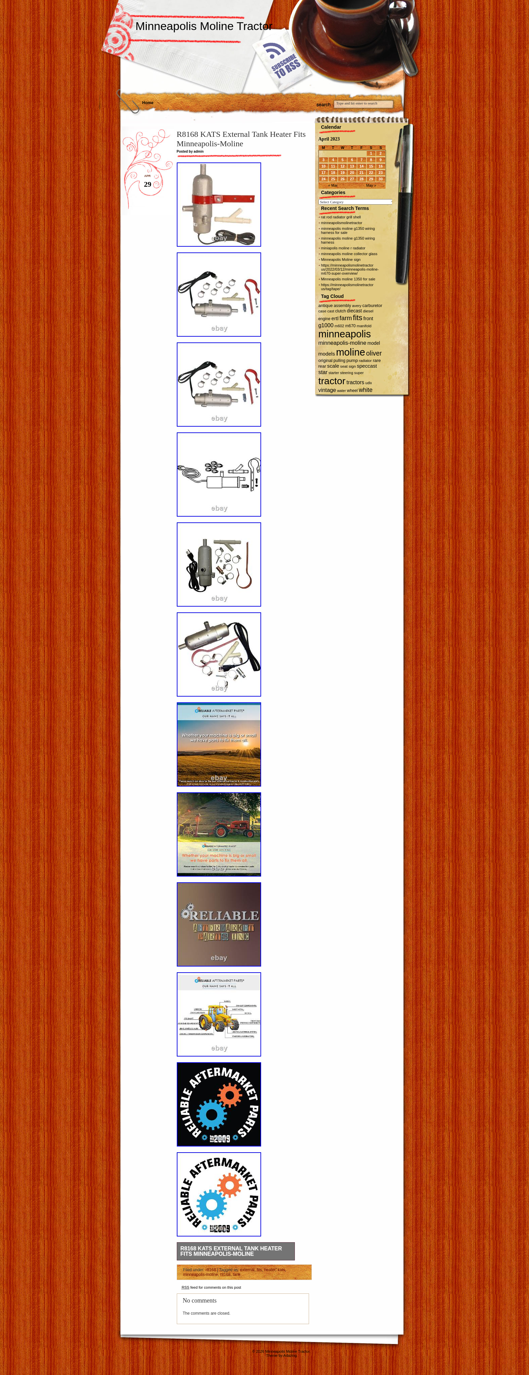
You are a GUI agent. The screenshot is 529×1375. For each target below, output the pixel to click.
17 (324, 173)
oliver (374, 353)
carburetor (372, 305)
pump (352, 360)
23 (381, 173)
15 (371, 166)
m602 (339, 326)
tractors (355, 382)
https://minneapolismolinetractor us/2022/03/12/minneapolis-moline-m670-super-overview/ (350, 269)
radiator (365, 361)
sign (352, 366)
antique (325, 305)
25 (333, 179)
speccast (367, 366)
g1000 (326, 325)
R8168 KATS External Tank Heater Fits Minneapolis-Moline (231, 1251)
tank (237, 1274)
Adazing (290, 1355)
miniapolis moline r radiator (343, 248)
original (325, 360)
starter (334, 373)
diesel (368, 311)
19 (342, 173)
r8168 (210, 1269)
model (373, 343)
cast (330, 311)
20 (352, 173)
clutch (340, 311)
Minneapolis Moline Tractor (204, 26)
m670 (350, 326)
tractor (332, 380)
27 (352, 179)
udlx (368, 383)
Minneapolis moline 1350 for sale (348, 279)
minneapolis (344, 334)
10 (324, 166)
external (247, 1269)
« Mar (333, 185)
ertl (334, 318)
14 (361, 166)
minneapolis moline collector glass (349, 254)
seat (343, 366)
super (359, 373)
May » (371, 185)
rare (377, 360)
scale (333, 366)
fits (259, 1269)
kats (281, 1269)
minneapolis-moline (200, 1274)
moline (350, 352)
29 (371, 179)
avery (356, 306)
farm (345, 318)
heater (269, 1269)
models (326, 354)
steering (346, 373)
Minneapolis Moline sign (341, 259)
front (368, 318)
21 (361, 173)
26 (342, 179)
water (341, 391)
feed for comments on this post (211, 1287)
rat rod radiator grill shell (341, 217)
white (365, 390)
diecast (354, 310)
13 (352, 166)
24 (324, 179)
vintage (327, 390)
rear (322, 366)
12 (342, 166)
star (323, 372)
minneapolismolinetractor (341, 223)
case (322, 311)
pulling (339, 360)
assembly (342, 305)
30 (381, 179)
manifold (364, 326)
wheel (352, 390)
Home (148, 102)
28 (361, 179)
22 (371, 173)
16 (381, 166)
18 (333, 173)
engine (324, 318)
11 (333, 166)
